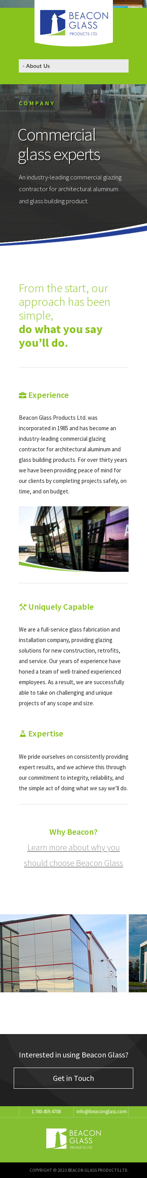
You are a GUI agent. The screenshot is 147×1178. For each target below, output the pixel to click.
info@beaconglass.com (101, 1111)
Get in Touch (73, 1078)
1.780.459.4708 (46, 1111)
